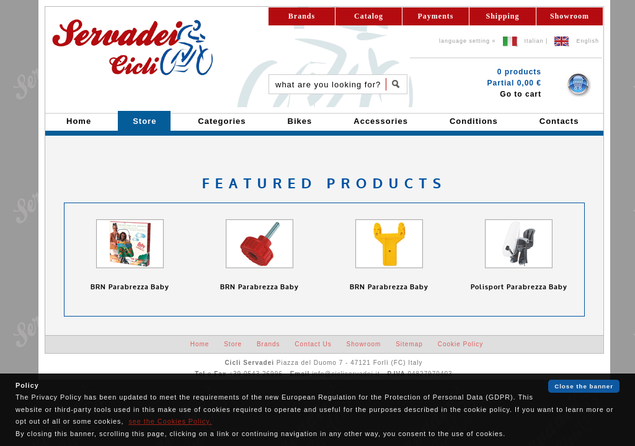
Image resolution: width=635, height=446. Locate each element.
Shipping (502, 16)
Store (233, 344)
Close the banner (583, 386)
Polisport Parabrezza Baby (519, 287)
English (587, 41)
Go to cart (520, 94)
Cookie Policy (461, 344)
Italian (534, 41)
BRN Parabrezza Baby (130, 287)
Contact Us (313, 344)
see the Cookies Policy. (169, 421)
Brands (301, 16)
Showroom (569, 16)
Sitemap (409, 344)
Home (200, 344)
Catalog (368, 16)
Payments (436, 16)
